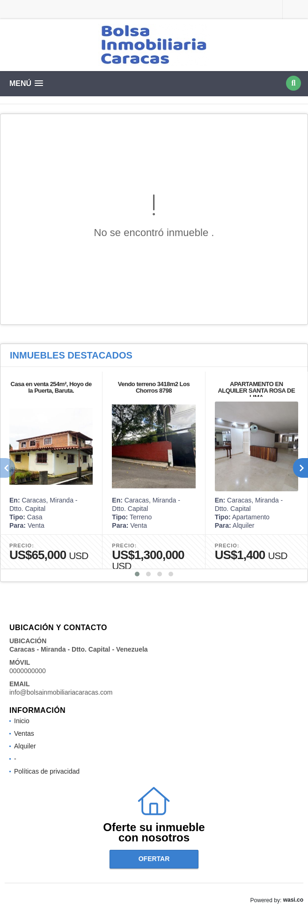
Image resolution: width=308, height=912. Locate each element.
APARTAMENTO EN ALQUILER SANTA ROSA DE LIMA (256, 391)
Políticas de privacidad (47, 771)
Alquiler (25, 746)
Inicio (21, 721)
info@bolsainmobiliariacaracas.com (60, 692)
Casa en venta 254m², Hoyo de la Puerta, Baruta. (51, 387)
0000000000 (27, 671)
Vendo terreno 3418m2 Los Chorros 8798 (154, 387)
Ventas (24, 733)
